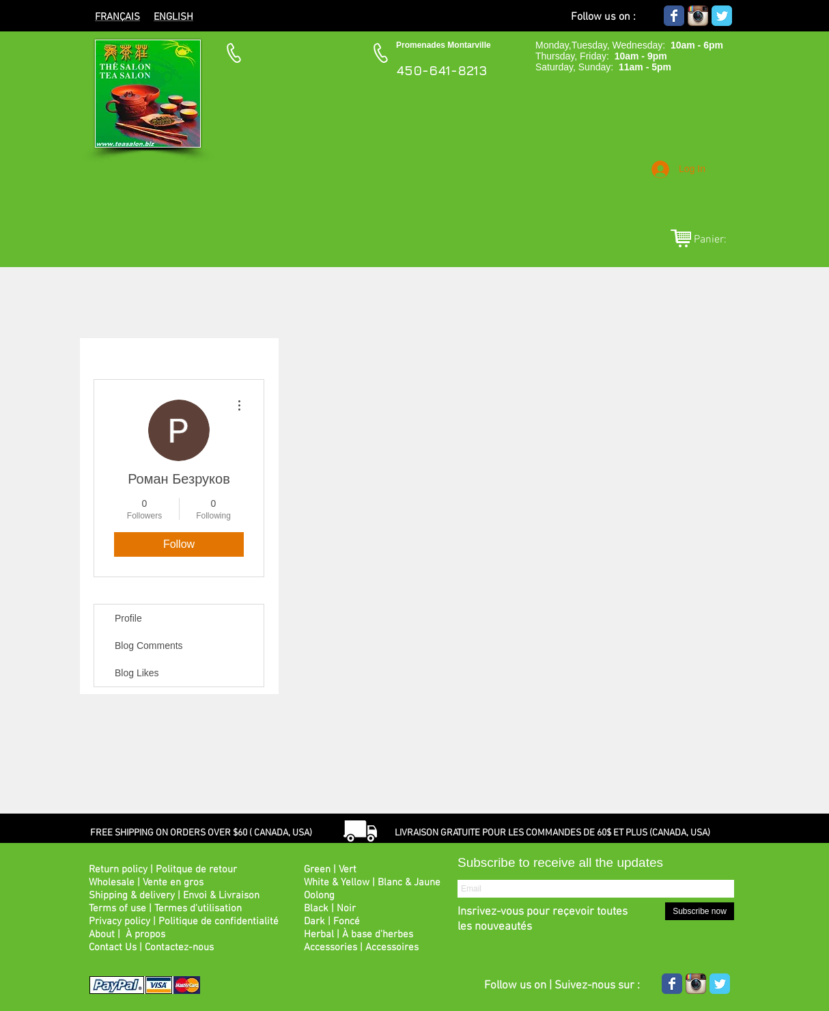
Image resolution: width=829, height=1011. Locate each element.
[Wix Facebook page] (674, 15)
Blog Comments (149, 645)
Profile (128, 618)
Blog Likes (137, 672)
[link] (718, 238)
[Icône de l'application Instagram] (698, 15)
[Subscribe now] (699, 911)
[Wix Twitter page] (722, 15)
